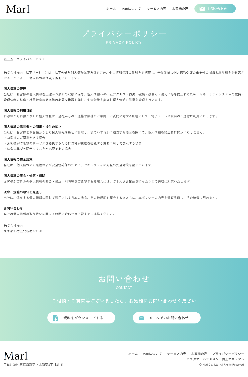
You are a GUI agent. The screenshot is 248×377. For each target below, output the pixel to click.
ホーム (8, 59)
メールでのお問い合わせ (169, 317)
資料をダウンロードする (83, 317)
